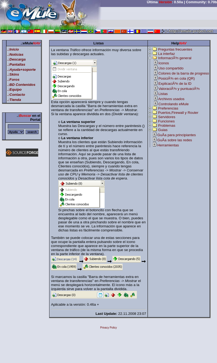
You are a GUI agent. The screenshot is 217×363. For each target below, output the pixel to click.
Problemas (166, 126)
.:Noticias (15, 54)
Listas (163, 94)
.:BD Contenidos (21, 85)
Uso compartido (170, 68)
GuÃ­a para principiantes (176, 135)
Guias (163, 130)
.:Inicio (13, 49)
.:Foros (13, 79)
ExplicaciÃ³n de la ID (174, 84)
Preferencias (168, 108)
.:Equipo (14, 89)
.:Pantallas (16, 64)
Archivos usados (171, 99)
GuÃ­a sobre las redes (174, 140)
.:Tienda (14, 100)
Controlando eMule (173, 104)
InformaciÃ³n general (174, 58)
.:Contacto (16, 95)
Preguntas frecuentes (175, 49)
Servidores (166, 117)
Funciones (166, 121)
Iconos (163, 63)
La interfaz (166, 54)
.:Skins (13, 74)
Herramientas (168, 145)
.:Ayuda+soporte (21, 70)
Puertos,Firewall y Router (178, 113)
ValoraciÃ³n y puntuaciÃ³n (179, 89)
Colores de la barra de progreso (183, 73)
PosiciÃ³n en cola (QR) (176, 78)
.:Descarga (16, 59)
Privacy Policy (108, 327)
